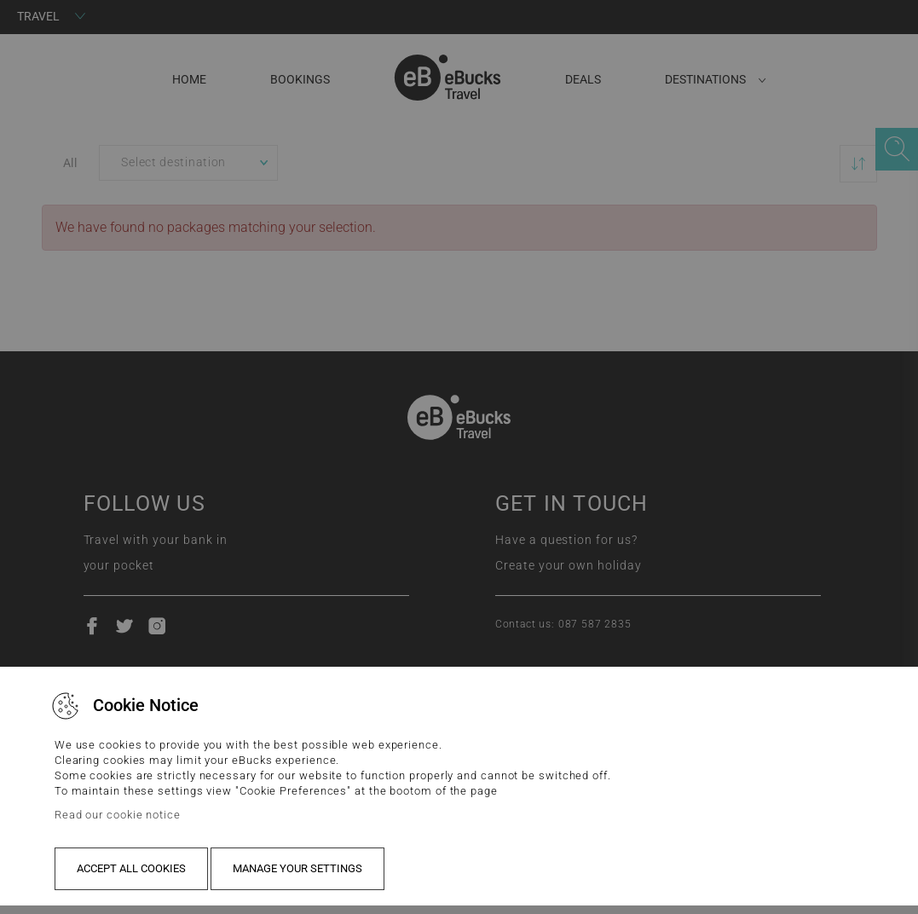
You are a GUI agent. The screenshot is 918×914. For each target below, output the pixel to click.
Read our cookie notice (118, 814)
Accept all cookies (131, 868)
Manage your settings (297, 868)
